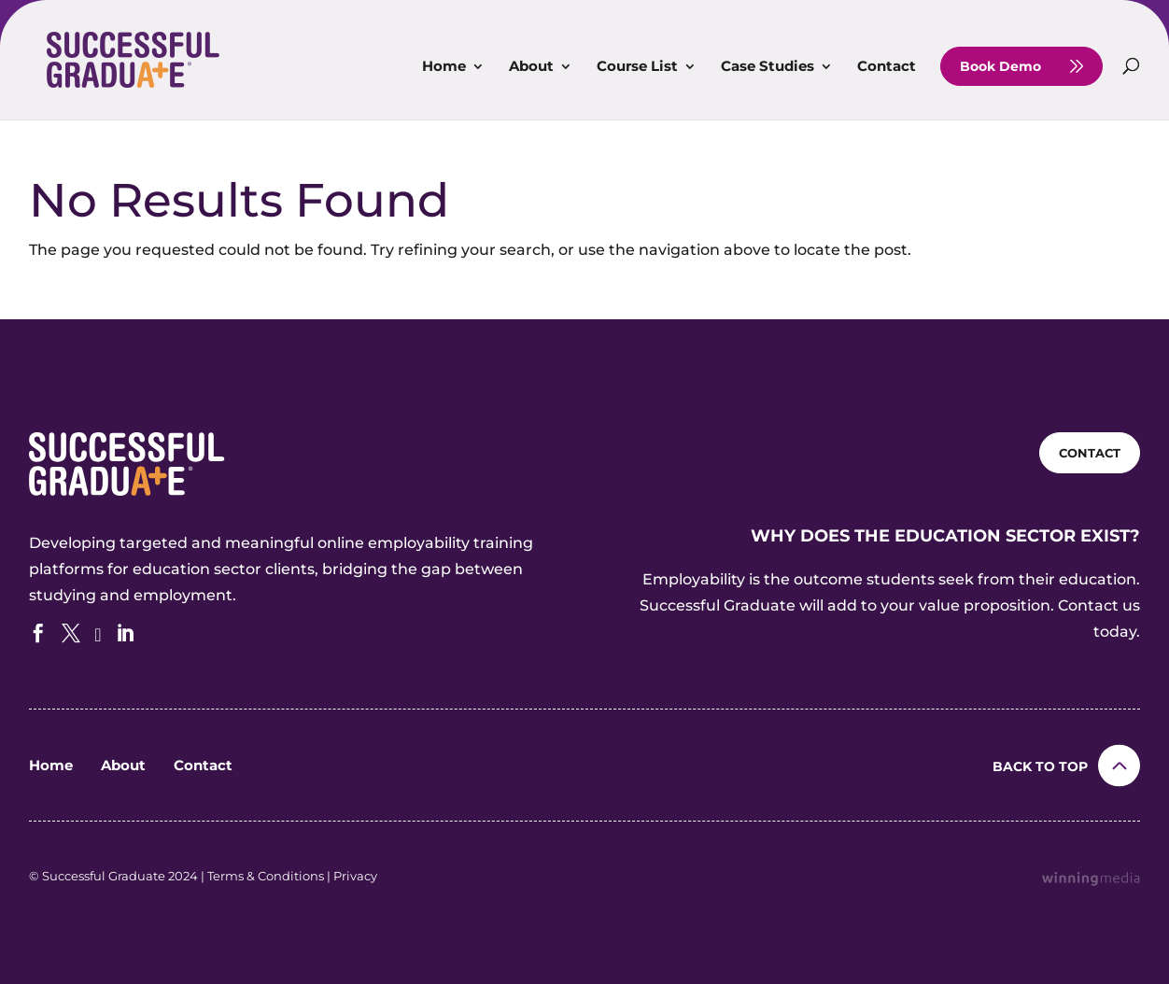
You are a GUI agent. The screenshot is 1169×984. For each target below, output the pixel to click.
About (531, 67)
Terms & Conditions (265, 875)
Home (444, 67)
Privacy (355, 875)
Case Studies (767, 67)
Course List (637, 67)
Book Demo (1000, 66)
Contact (886, 67)
